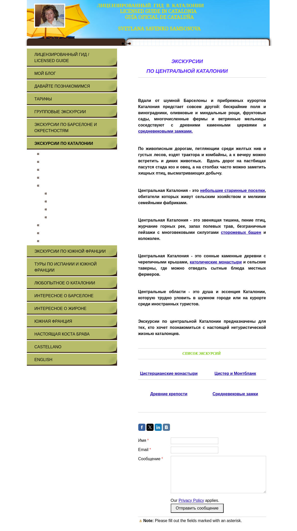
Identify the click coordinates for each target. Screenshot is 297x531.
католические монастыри (216, 262)
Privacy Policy (191, 500)
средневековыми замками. (165, 131)
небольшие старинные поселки (232, 190)
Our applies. (195, 500)
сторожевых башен (241, 232)
